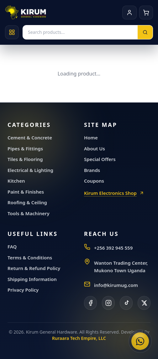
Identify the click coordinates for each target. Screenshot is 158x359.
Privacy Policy (23, 290)
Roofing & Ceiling (27, 202)
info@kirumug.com (116, 285)
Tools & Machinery (29, 213)
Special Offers (100, 159)
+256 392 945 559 (113, 248)
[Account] (129, 12)
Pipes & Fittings (25, 148)
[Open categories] (12, 32)
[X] (144, 303)
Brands (92, 170)
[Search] (145, 32)
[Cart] (146, 12)
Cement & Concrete (30, 137)
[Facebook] (90, 303)
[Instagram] (108, 303)
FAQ (12, 246)
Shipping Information (32, 279)
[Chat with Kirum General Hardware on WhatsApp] (140, 341)
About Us (94, 148)
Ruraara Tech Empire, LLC (79, 338)
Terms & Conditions (30, 257)
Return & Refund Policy (34, 268)
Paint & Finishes (26, 192)
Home (91, 137)
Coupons (94, 181)
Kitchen (16, 181)
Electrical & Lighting (30, 170)
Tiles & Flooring (25, 159)
